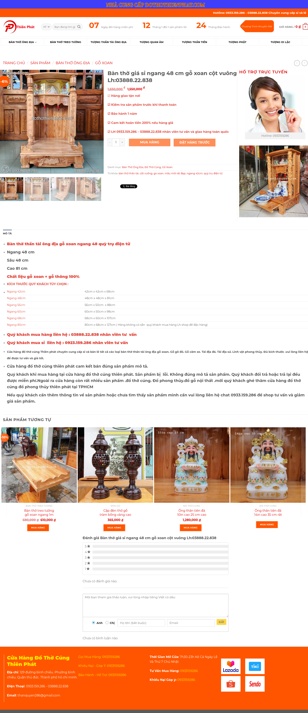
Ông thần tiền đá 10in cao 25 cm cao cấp (191, 515)
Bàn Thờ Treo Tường (65, 42)
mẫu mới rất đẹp (175, 173)
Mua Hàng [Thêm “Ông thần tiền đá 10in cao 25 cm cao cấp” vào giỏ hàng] (191, 527)
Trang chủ (14, 63)
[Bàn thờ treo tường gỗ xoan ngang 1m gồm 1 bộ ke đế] (39, 465)
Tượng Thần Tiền (194, 42)
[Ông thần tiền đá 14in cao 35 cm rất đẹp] (268, 465)
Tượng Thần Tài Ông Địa (109, 42)
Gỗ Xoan (104, 63)
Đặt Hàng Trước (194, 142)
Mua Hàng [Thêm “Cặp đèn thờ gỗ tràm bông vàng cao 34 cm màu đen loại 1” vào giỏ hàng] (114, 527)
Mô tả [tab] (7, 233)
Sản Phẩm (40, 63)
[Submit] (79, 27)
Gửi (221, 622)
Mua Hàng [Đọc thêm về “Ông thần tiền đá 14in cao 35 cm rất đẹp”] (267, 524)
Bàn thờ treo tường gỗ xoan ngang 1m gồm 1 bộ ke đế (39, 515)
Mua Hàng (149, 142)
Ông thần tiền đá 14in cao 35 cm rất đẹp (268, 515)
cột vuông (146, 173)
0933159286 (188, 671)
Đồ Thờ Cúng (152, 167)
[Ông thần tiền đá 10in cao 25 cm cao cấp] (191, 465)
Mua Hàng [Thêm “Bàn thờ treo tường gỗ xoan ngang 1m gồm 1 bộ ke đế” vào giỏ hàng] (38, 527)
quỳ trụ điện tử (213, 173)
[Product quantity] (116, 142)
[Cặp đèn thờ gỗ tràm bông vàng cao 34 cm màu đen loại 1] (115, 465)
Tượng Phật (237, 42)
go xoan (159, 173)
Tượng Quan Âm (151, 42)
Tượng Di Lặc (280, 42)
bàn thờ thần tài (129, 173)
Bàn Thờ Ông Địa (23, 42)
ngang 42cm (195, 173)
